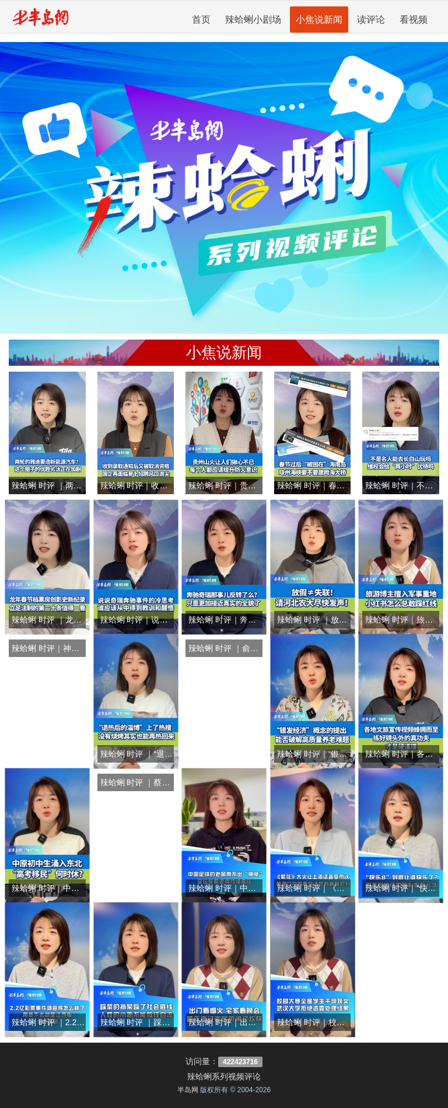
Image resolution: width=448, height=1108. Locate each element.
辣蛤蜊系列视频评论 (224, 1076)
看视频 (414, 20)
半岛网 (187, 1090)
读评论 (371, 20)
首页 (201, 20)
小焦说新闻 (319, 20)
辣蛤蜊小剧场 (253, 20)
